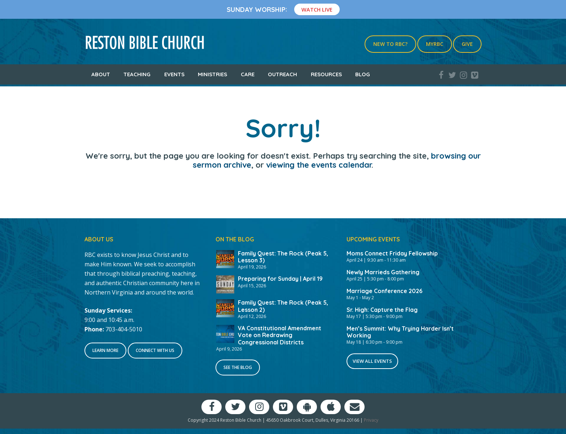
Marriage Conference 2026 (384, 291)
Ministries (212, 74)
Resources (326, 74)
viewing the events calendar (318, 165)
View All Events (372, 361)
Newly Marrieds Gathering (383, 272)
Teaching (137, 74)
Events (174, 74)
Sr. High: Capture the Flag (382, 309)
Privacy (371, 420)
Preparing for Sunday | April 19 (280, 278)
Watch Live (316, 9)
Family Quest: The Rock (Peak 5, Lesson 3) (283, 257)
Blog (362, 74)
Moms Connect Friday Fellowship (392, 253)
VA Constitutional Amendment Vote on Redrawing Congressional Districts (279, 335)
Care (247, 74)
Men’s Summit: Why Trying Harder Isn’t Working (400, 332)
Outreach (282, 74)
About (100, 74)
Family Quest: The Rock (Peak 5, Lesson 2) (283, 306)
